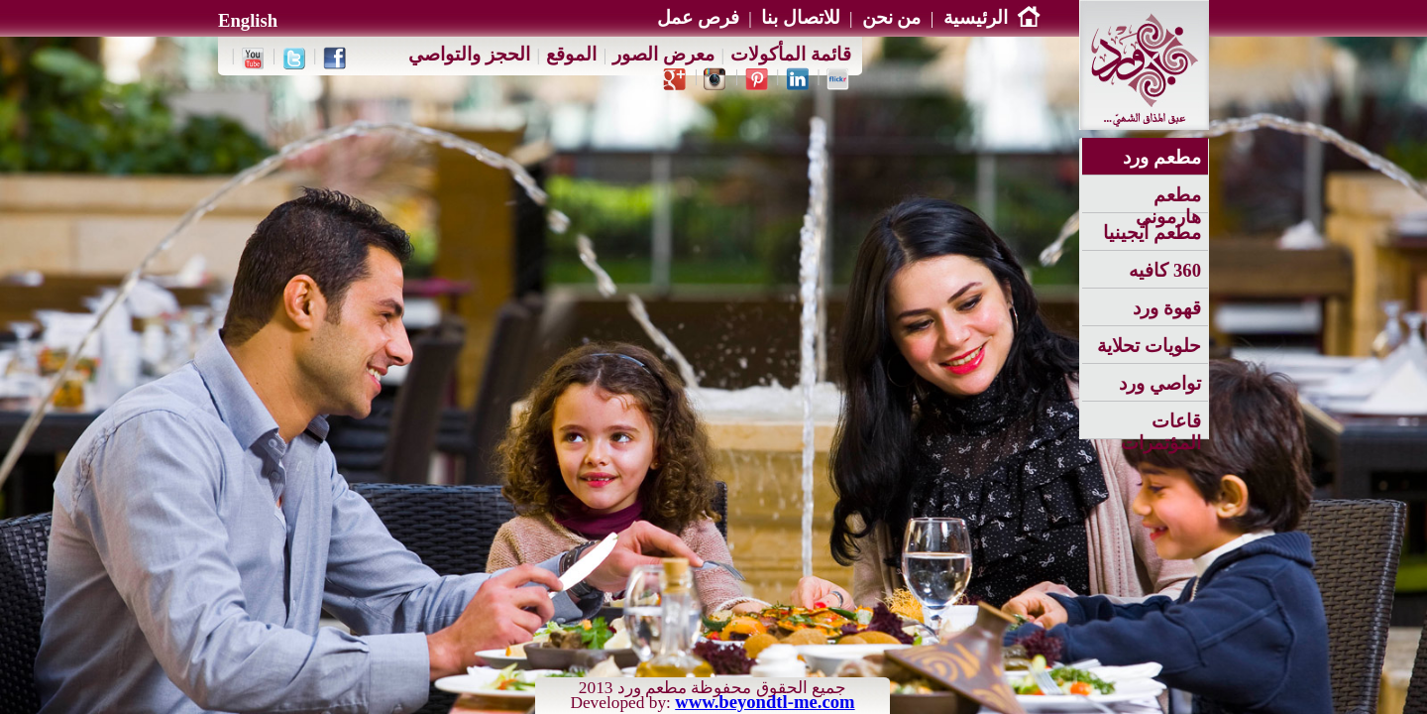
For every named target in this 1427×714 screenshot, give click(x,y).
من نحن (892, 17)
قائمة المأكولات (790, 54)
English (247, 20)
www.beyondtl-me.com (764, 701)
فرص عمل (698, 17)
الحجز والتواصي (469, 54)
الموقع (571, 54)
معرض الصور (663, 54)
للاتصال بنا (800, 17)
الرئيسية (992, 17)
